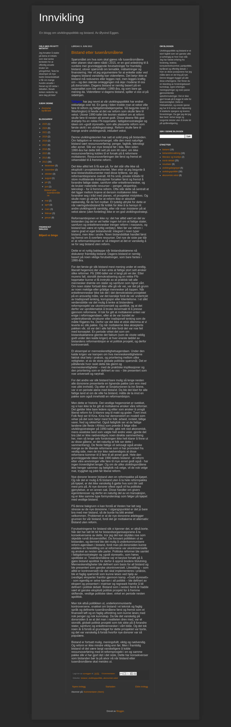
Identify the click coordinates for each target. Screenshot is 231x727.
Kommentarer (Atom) (94, 692)
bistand (84, 678)
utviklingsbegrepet (171, 168)
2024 (45, 128)
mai (47, 200)
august (48, 178)
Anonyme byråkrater (46, 109)
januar (48, 217)
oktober (49, 174)
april (47, 205)
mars (47, 209)
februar (48, 213)
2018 (45, 140)
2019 (45, 136)
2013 (45, 157)
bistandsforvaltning (171, 153)
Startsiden (110, 686)
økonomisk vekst (110, 678)
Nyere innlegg (79, 686)
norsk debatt (168, 160)
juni (47, 186)
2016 (45, 149)
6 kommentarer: (109, 673)
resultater (166, 164)
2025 (45, 124)
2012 (45, 162)
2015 (45, 153)
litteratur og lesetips (171, 157)
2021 (45, 132)
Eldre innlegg (141, 686)
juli (46, 182)
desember (50, 165)
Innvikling (61, 17)
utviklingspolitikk (95, 678)
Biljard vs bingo (48, 235)
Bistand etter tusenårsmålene (97, 52)
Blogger (120, 711)
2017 (45, 145)
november (50, 169)
